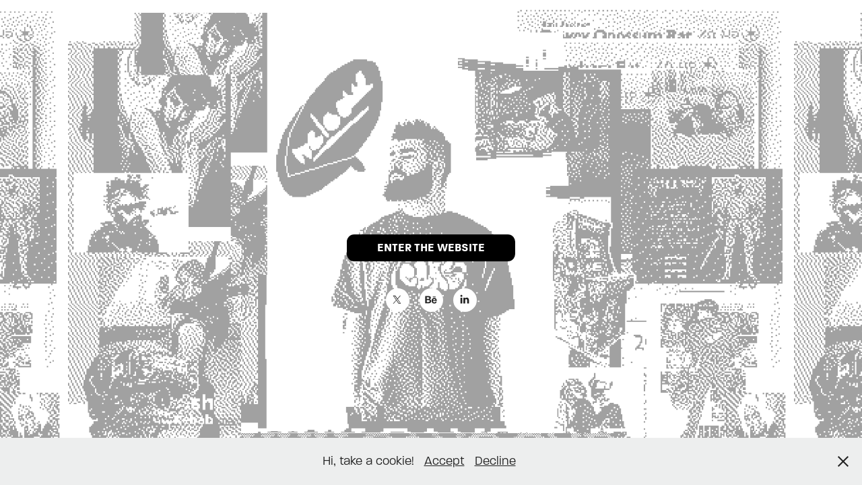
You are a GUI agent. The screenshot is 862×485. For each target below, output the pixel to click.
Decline (495, 461)
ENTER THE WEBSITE (431, 247)
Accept (444, 461)
